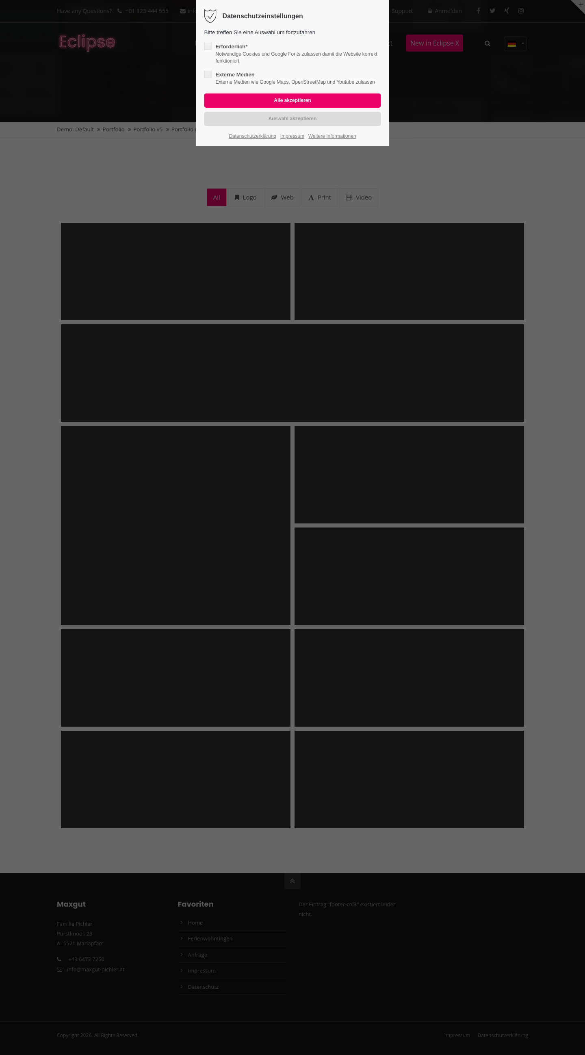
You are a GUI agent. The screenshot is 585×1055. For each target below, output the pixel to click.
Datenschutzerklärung (252, 136)
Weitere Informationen (332, 136)
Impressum (292, 136)
